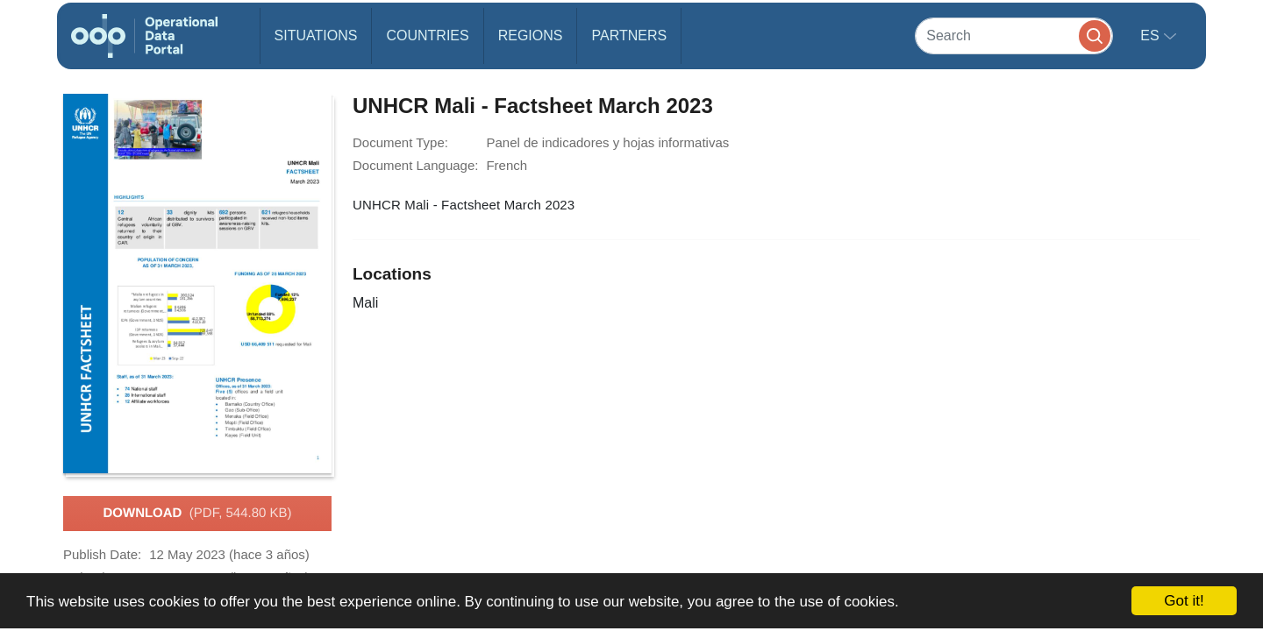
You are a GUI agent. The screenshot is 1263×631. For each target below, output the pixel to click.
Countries (427, 35)
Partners (629, 35)
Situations (316, 35)
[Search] (1014, 35)
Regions (530, 35)
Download (197, 513)
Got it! (1183, 600)
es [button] (1151, 35)
